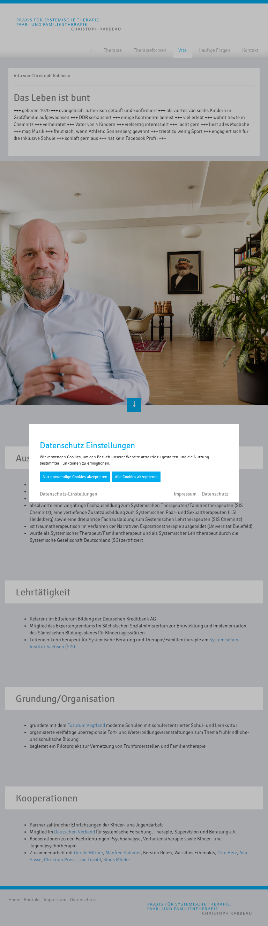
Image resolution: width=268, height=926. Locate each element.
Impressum (185, 494)
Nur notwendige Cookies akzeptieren (75, 476)
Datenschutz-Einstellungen (68, 494)
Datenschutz (215, 494)
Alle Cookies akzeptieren (136, 476)
